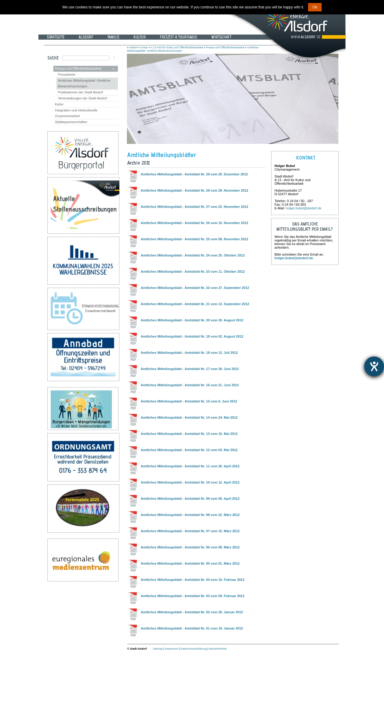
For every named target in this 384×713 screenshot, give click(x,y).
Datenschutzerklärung (194, 648)
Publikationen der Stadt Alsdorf (80, 92)
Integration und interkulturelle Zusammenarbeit (76, 113)
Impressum (171, 648)
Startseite (55, 37)
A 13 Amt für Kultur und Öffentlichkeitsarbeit (177, 47)
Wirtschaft (221, 37)
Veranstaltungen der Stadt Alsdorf (82, 98)
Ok (315, 7)
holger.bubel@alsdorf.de (303, 208)
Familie (113, 37)
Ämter (144, 47)
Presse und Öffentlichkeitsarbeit (78, 68)
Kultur (139, 37)
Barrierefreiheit (217, 648)
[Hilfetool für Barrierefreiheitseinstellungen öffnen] (374, 366)
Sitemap (158, 648)
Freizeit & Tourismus (179, 37)
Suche (53, 57)
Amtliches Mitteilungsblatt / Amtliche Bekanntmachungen (84, 83)
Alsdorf (86, 37)
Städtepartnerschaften (71, 122)
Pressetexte (66, 74)
